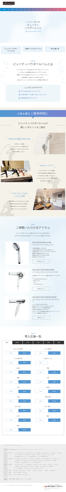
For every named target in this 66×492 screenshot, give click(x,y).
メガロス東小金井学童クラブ (36, 462)
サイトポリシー (5, 485)
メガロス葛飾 (32, 454)
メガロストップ (5, 445)
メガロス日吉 (55, 464)
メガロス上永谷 (35, 464)
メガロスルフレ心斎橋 (16, 474)
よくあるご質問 (16, 485)
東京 (7, 342)
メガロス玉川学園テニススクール (25, 462)
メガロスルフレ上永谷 (42, 464)
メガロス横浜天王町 (28, 464)
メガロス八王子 (40, 460)
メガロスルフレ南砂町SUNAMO (43, 456)
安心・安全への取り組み (23, 485)
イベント (41, 449)
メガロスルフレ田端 (18, 454)
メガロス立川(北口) (18, 460)
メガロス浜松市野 (52, 470)
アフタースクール (37, 449)
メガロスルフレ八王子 (47, 460)
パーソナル (20, 9)
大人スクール (37, 9)
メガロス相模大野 (50, 466)
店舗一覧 (4, 9)
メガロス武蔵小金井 (37, 458)
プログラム (29, 9)
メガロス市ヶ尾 (30, 466)
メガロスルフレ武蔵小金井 (46, 458)
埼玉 (28, 342)
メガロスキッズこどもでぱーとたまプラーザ (36, 468)
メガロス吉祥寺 (17, 458)
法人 (62, 9)
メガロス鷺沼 (36, 466)
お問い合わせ (30, 485)
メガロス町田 (17, 462)
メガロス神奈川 (49, 464)
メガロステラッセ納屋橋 (17, 472)
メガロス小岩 (44, 454)
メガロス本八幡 (39, 470)
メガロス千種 (24, 472)
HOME (10, 449)
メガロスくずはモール (24, 474)
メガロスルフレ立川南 (32, 460)
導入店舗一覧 (55, 48)
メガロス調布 (54, 460)
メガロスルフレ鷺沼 (42, 466)
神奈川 (17, 342)
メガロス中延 (38, 454)
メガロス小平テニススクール (55, 458)
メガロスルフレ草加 (21, 470)
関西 (59, 342)
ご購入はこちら (40, 261)
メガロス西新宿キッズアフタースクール (21, 456)
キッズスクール (45, 9)
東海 (48, 342)
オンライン (53, 9)
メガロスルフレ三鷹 (29, 458)
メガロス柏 (34, 470)
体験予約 (24, 353)
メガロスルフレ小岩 (50, 454)
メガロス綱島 (17, 466)
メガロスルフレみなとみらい (19, 464)
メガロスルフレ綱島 (23, 466)
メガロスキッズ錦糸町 (25, 454)
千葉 (38, 342)
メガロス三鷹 (23, 458)
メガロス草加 (15, 470)
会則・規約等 (11, 485)
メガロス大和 (26, 468)
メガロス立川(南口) (25, 460)
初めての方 (12, 9)
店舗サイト (12, 353)
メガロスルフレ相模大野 (18, 468)
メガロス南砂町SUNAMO (32, 456)
